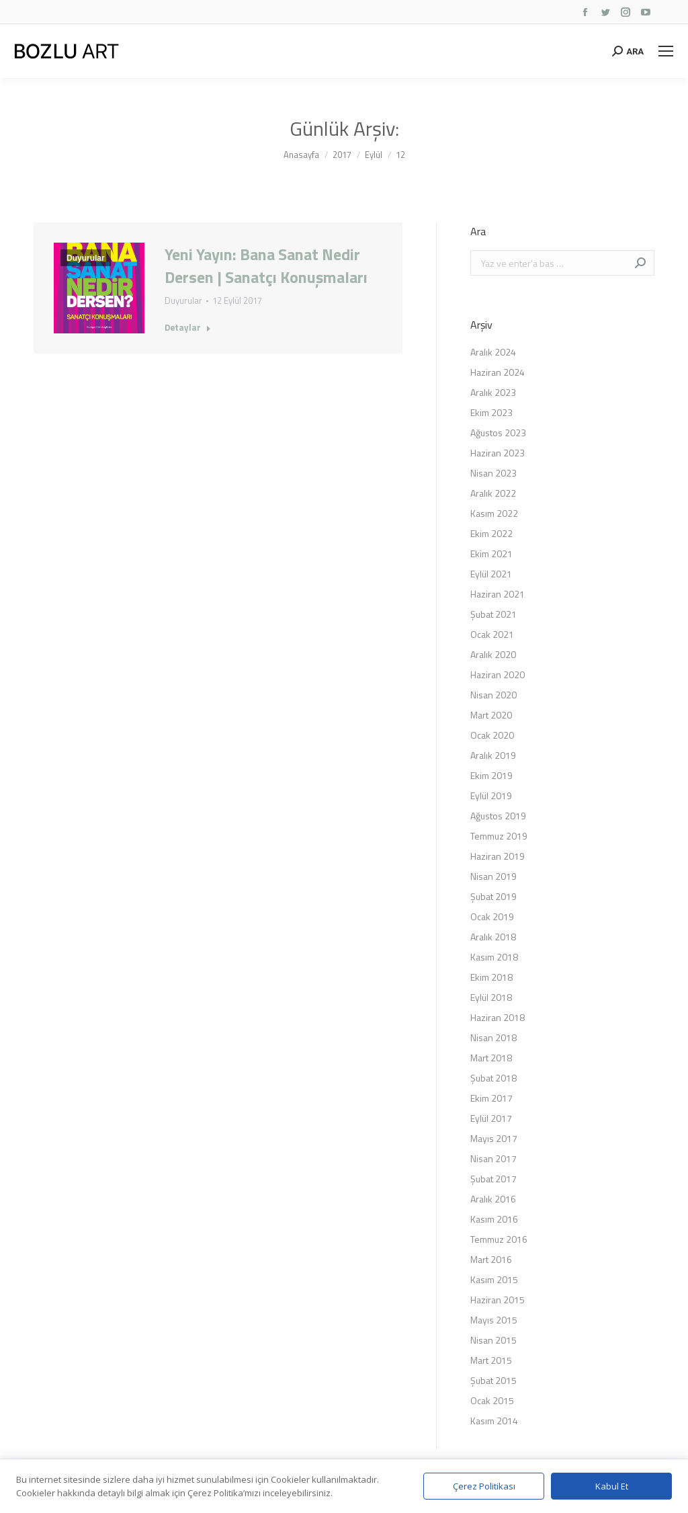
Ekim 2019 (491, 775)
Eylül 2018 (491, 997)
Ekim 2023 (491, 412)
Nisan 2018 (493, 1037)
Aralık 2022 (493, 493)
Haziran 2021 (497, 594)
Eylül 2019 (491, 795)
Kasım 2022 (494, 513)
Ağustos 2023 (498, 432)
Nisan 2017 (493, 1158)
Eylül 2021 (491, 574)
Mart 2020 (491, 715)
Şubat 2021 (493, 614)
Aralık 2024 (493, 352)
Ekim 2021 (491, 553)
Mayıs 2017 (493, 1138)
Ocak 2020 (492, 735)
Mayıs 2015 (493, 1320)
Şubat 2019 (493, 896)
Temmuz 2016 (498, 1239)
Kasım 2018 (494, 957)
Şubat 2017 (493, 1179)
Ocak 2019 (492, 916)
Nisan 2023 (493, 473)
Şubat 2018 (493, 1078)
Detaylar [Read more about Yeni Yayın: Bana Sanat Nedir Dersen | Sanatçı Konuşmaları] (188, 328)
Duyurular (86, 258)
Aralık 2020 (493, 654)
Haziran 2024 (497, 372)
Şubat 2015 (493, 1380)
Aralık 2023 (493, 392)
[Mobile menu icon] (666, 51)
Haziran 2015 (497, 1300)
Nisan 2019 (493, 876)
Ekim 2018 (491, 977)
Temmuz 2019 (498, 836)
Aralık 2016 (493, 1199)
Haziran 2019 (497, 856)
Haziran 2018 (497, 1017)
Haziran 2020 (497, 674)
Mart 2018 (491, 1058)
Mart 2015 (491, 1360)
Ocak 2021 (492, 634)
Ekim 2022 (491, 533)
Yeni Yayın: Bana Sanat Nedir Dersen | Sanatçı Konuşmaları (266, 265)
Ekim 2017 (491, 1098)
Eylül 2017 (491, 1118)
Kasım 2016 (494, 1219)
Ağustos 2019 (498, 816)
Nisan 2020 (493, 695)
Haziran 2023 (497, 453)
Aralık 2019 (493, 755)
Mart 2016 (491, 1259)
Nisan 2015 (493, 1340)
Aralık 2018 (493, 937)
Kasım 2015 (494, 1279)
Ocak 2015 (492, 1400)
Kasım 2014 (494, 1421)
